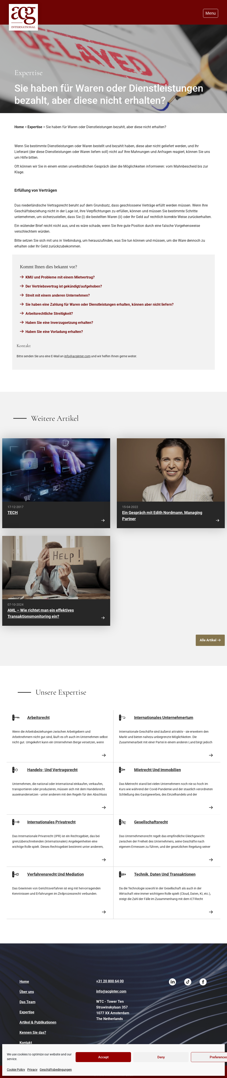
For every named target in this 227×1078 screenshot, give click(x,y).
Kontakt (26, 1043)
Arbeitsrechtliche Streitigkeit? (49, 313)
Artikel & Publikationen (38, 1022)
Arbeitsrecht (38, 717)
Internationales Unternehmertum (163, 717)
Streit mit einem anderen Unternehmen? (57, 295)
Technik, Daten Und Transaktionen (165, 874)
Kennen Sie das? (33, 1032)
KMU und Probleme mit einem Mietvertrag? (60, 277)
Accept (103, 1057)
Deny (161, 1057)
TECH (13, 512)
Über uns (27, 992)
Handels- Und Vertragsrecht (52, 769)
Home (19, 127)
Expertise (34, 127)
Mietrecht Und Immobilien (157, 769)
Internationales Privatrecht (51, 822)
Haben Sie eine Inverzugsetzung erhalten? (59, 323)
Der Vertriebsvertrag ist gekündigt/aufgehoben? (63, 286)
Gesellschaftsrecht (151, 822)
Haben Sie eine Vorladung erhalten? (54, 332)
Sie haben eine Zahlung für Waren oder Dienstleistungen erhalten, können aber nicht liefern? (99, 304)
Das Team (27, 1002)
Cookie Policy (16, 1069)
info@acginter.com (77, 356)
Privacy (32, 1069)
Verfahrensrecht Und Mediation (55, 874)
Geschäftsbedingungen (56, 1069)
